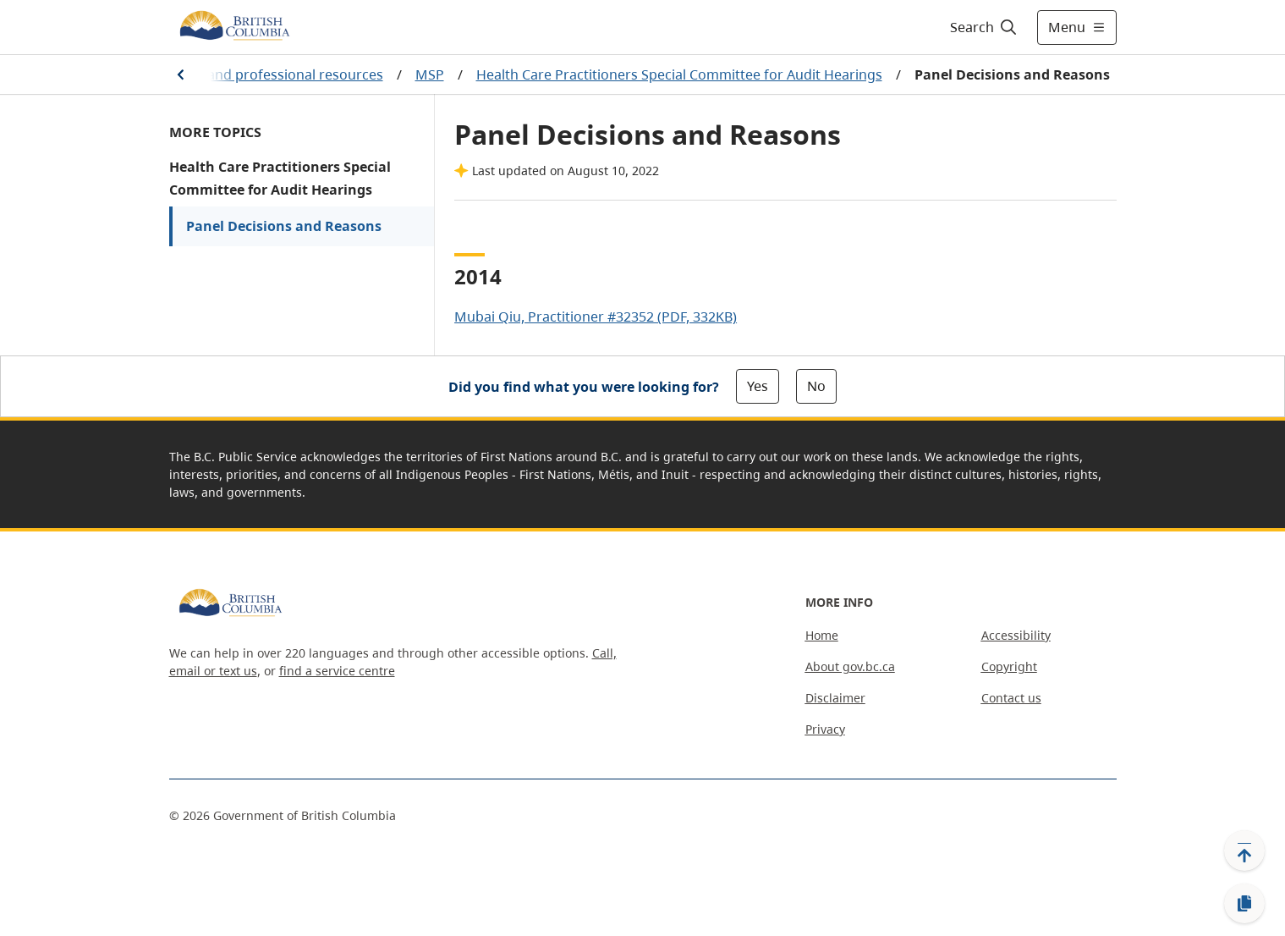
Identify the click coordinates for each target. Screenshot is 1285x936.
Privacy (825, 729)
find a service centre (337, 671)
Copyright (1009, 666)
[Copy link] (1244, 904)
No (816, 386)
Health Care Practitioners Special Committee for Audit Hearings (679, 74)
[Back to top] (1244, 850)
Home (821, 635)
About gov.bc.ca (850, 666)
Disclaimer (835, 698)
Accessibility (1016, 635)
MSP (429, 74)
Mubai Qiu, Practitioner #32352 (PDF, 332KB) (595, 316)
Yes (757, 386)
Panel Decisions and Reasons (284, 226)
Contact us (1011, 698)
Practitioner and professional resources (255, 74)
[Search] (984, 27)
